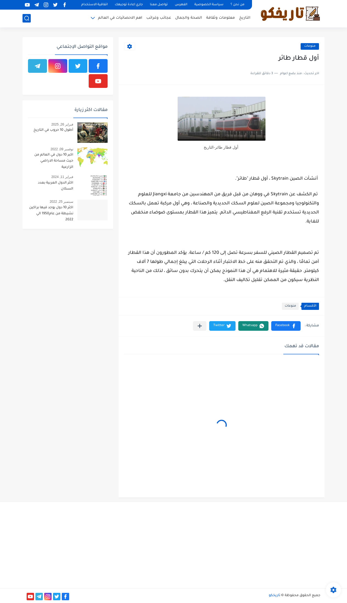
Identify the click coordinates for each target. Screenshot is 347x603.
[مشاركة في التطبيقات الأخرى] (199, 326)
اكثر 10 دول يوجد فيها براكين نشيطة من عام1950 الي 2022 (51, 214)
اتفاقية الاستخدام (94, 5)
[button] (286, 326)
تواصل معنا (159, 5)
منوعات (309, 46)
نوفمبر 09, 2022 (62, 149)
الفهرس (181, 5)
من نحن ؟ (237, 5)
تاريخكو (274, 596)
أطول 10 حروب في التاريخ (53, 130)
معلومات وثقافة (220, 18)
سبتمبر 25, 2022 (61, 202)
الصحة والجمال (188, 18)
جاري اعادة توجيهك (129, 5)
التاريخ (244, 18)
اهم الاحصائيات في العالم (120, 18)
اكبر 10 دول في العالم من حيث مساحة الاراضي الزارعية (53, 161)
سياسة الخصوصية (208, 5)
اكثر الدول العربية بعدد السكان (55, 186)
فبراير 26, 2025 (62, 124)
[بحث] (27, 18)
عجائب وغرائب (158, 18)
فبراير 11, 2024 (62, 177)
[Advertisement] (274, 544)
